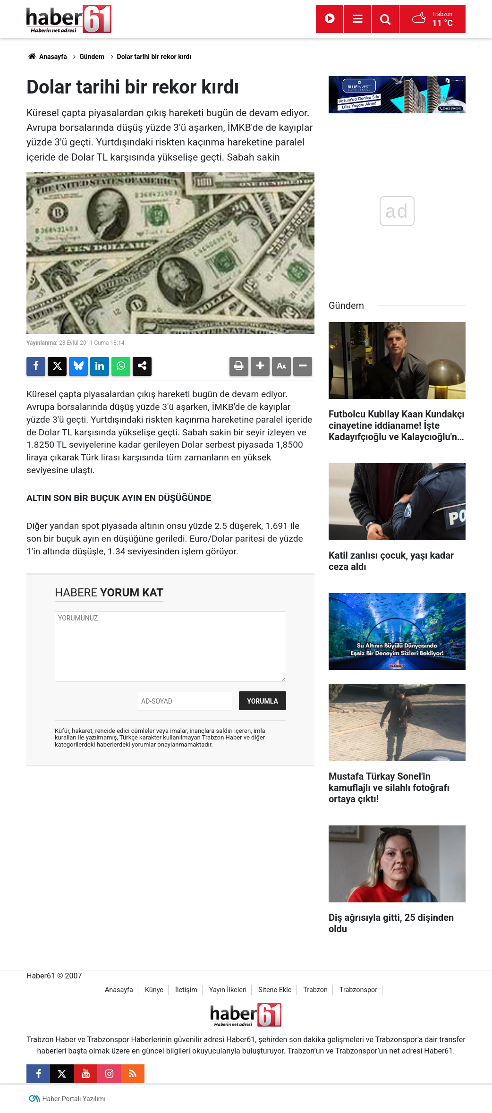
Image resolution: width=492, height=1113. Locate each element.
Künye (154, 990)
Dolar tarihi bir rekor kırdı (154, 56)
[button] (260, 366)
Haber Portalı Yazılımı (74, 1099)
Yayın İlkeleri (227, 990)
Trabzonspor (358, 990)
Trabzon (315, 990)
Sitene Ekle (274, 990)
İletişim (186, 990)
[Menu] (357, 19)
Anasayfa (46, 56)
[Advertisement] (170, 842)
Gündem (91, 56)
